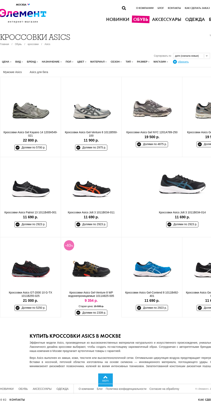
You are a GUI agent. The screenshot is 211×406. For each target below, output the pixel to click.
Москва (23, 4)
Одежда (63, 388)
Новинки (7, 388)
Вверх (105, 381)
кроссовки (33, 44)
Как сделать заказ (197, 8)
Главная (4, 44)
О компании (145, 8)
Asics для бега (39, 72)
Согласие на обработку (164, 388)
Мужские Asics (12, 72)
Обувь (18, 44)
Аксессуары (42, 388)
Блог (161, 8)
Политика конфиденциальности (126, 388)
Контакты (174, 8)
